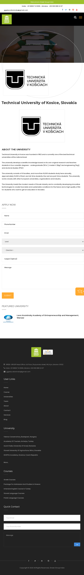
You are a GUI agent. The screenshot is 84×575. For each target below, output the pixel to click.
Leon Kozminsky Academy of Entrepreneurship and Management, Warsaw (48, 316)
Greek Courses (9, 480)
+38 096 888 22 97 (56, 6)
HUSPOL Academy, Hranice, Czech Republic (21, 455)
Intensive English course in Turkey (17, 489)
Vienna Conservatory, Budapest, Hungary (20, 437)
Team (6, 401)
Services (7, 415)
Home (6, 387)
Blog (5, 419)
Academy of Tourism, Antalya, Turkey (19, 441)
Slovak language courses (14, 493)
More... (6, 462)
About (6, 406)
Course (6, 392)
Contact (7, 410)
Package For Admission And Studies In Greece (22, 484)
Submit (7, 295)
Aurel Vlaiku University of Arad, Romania (20, 446)
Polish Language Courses (14, 498)
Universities (8, 397)
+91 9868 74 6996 (33, 6)
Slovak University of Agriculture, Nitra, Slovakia (22, 450)
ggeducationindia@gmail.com (16, 10)
